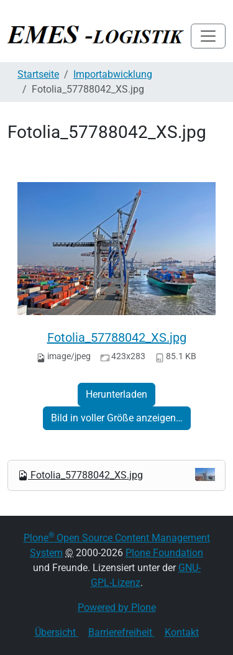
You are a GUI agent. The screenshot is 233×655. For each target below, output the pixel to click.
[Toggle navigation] (208, 36)
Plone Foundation (164, 553)
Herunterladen (116, 394)
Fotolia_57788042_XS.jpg (116, 337)
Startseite (38, 74)
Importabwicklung (112, 74)
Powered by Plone (117, 607)
